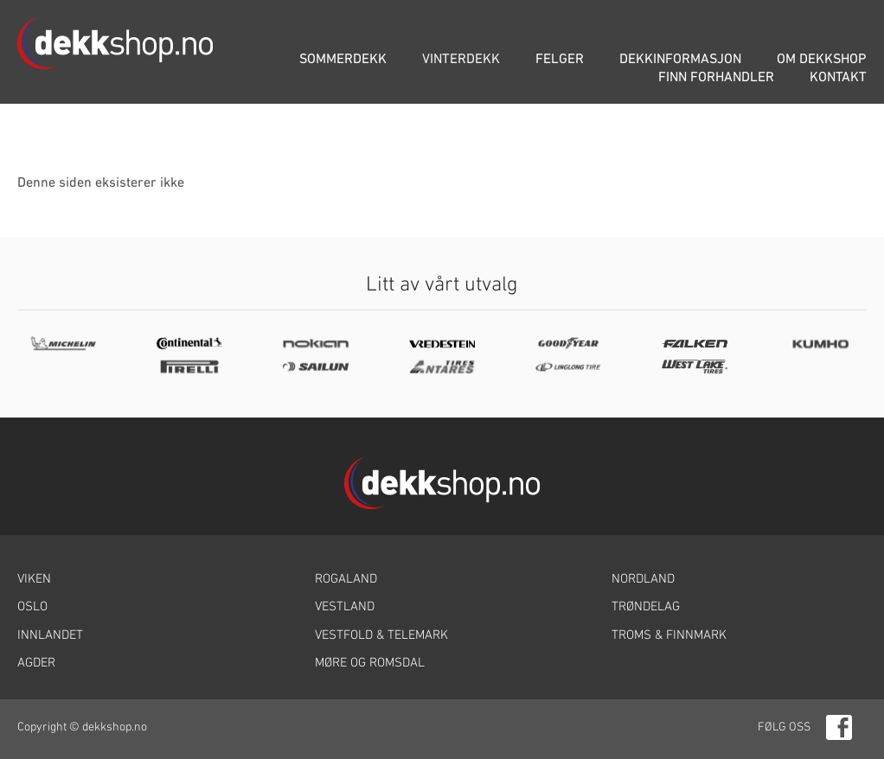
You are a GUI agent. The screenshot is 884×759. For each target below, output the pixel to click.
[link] (144, 580)
